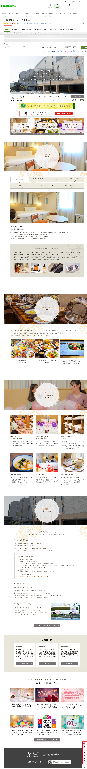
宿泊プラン (8, 44)
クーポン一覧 (69, 29)
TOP (85, 767)
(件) (18, 23)
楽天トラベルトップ (9, 16)
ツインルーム (19, 179)
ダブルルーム (22, 185)
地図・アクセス (48, 29)
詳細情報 (60, 33)
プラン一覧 (22, 29)
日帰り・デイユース (19, 44)
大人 (50, 47)
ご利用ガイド (53, 1)
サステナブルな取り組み (46, 23)
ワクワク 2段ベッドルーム (37, 179)
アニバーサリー (51, 33)
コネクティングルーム (47, 185)
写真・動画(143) (38, 29)
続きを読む (25, 663)
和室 (56, 179)
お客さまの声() (59, 29)
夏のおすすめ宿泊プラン (20, 33)
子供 (54, 47)
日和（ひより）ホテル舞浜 (17, 20)
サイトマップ (60, 1)
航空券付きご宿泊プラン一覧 (47, 625)
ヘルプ (47, 1)
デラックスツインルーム (71, 185)
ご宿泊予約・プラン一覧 (34, 762)
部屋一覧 (29, 29)
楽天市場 (75, 1)
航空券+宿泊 (56, 51)
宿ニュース (14, 29)
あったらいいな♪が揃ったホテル (36, 33)
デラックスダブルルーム (74, 179)
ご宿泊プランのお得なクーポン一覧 (47, 740)
